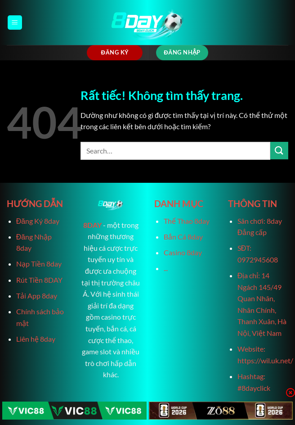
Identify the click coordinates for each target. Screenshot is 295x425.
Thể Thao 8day (187, 221)
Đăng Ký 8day (37, 221)
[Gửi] (279, 150)
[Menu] (15, 22)
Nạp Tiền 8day (39, 263)
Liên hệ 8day (35, 339)
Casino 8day (183, 252)
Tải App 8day (36, 295)
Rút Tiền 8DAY (39, 280)
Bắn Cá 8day (183, 236)
